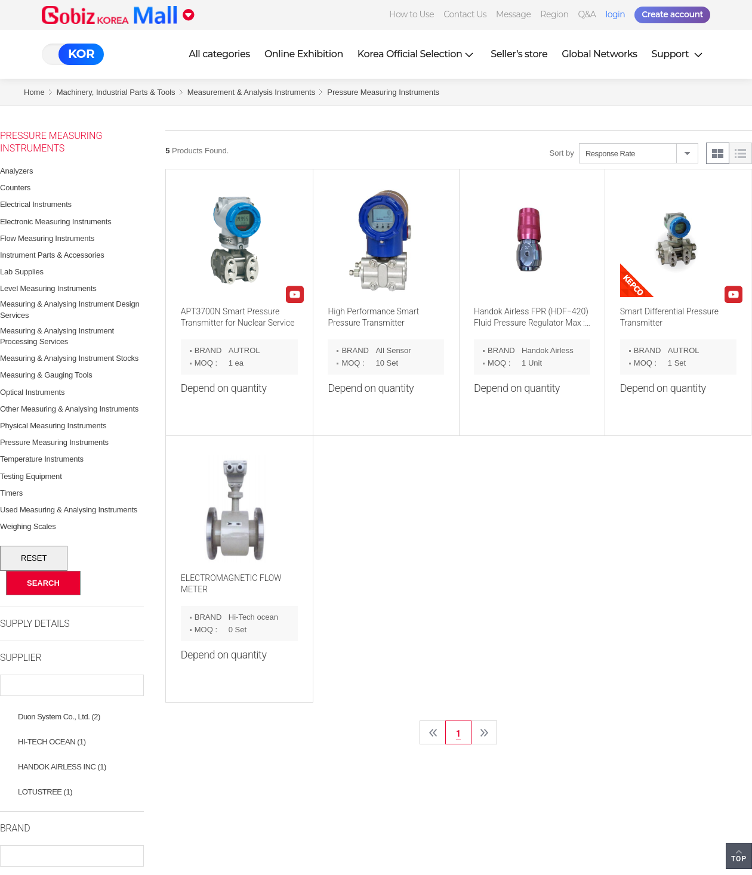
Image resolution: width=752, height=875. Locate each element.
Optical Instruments (32, 392)
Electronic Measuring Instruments (56, 221)
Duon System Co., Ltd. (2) (59, 716)
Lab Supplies (22, 271)
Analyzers (16, 170)
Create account (672, 14)
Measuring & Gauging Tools (46, 374)
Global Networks (599, 54)
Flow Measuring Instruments (47, 238)
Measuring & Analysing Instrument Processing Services (57, 336)
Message (513, 14)
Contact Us (464, 14)
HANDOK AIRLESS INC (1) (62, 766)
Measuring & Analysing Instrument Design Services (70, 309)
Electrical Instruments (36, 204)
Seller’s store (519, 54)
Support (678, 54)
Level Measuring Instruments (48, 288)
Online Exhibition (303, 54)
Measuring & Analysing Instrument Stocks (69, 358)
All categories (219, 54)
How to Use (411, 14)
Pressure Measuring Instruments (383, 92)
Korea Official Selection (417, 54)
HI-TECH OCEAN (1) (52, 741)
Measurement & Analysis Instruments (251, 92)
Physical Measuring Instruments (53, 425)
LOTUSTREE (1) (45, 791)
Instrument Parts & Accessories (52, 255)
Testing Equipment (31, 476)
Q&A (587, 14)
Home (34, 92)
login (615, 14)
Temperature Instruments (42, 458)
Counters (15, 187)
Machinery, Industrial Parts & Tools (116, 92)
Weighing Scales (28, 526)
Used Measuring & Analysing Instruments (68, 509)
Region (554, 14)
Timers (11, 492)
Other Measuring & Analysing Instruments (69, 408)
